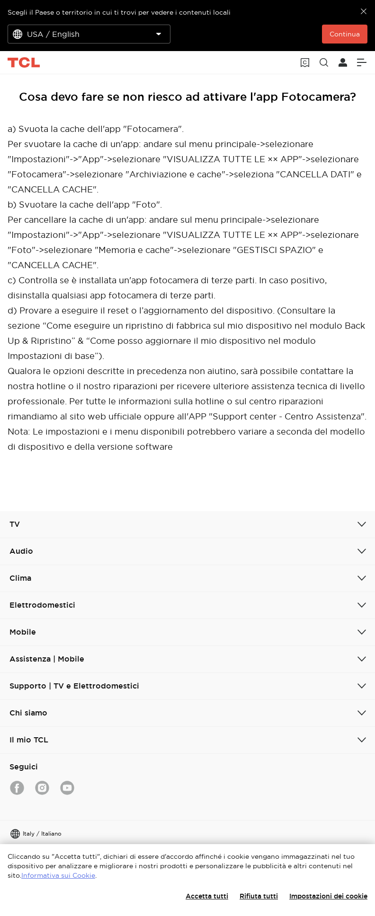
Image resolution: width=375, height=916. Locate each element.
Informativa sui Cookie (58, 875)
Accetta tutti (207, 896)
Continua (345, 34)
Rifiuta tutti (259, 896)
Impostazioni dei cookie (328, 896)
